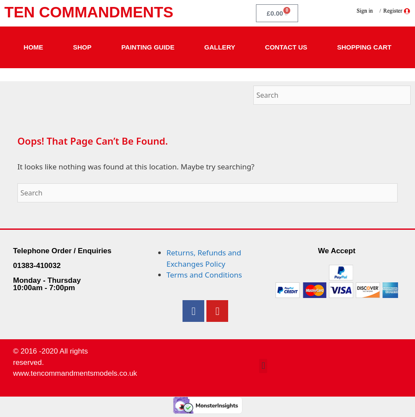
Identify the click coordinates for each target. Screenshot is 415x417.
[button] (263, 366)
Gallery (219, 47)
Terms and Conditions (204, 275)
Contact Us (286, 47)
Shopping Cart (364, 47)
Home (33, 47)
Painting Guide (147, 47)
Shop (82, 47)
